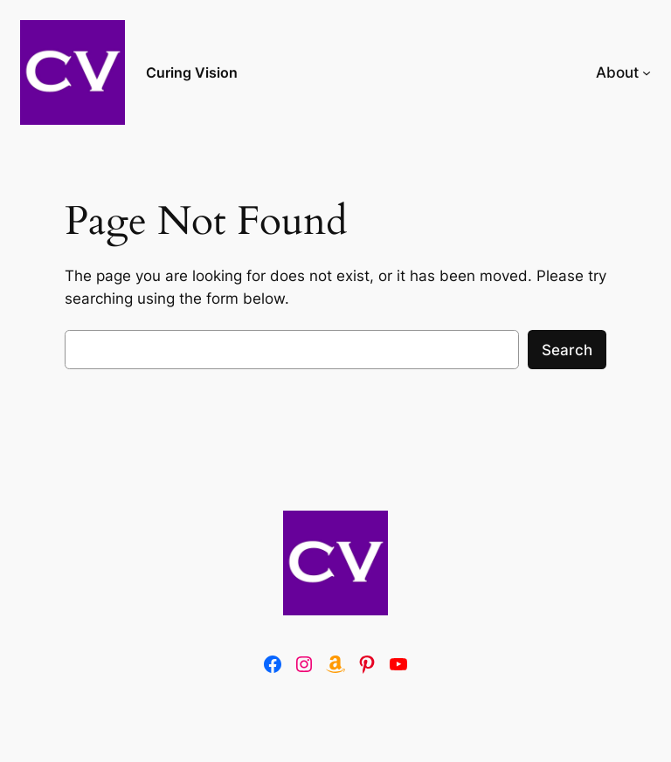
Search (567, 350)
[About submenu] (646, 72)
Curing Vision (192, 72)
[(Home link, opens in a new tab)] (335, 563)
